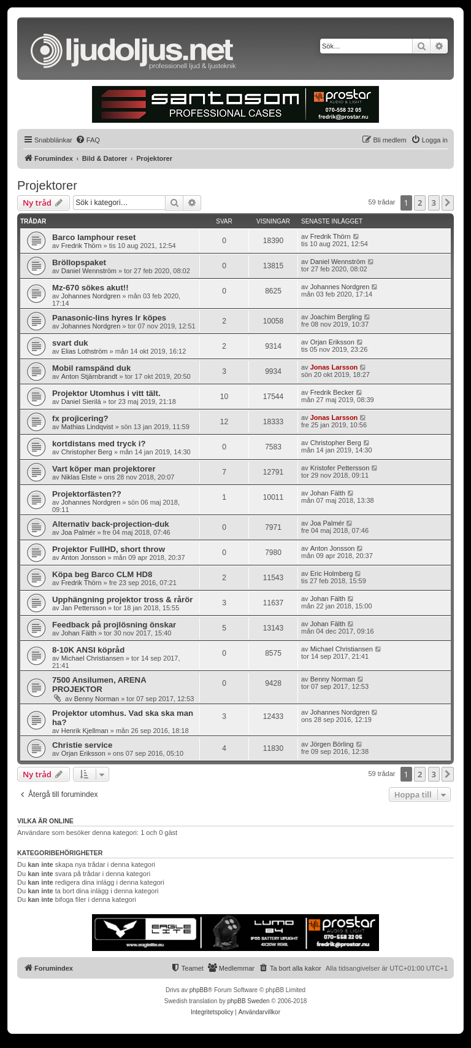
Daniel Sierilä (81, 401)
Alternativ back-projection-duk (110, 524)
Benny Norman (96, 698)
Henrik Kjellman (85, 730)
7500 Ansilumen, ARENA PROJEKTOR (99, 684)
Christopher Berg (86, 452)
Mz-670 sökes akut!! (90, 287)
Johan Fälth (327, 493)
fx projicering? (80, 418)
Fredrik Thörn (81, 245)
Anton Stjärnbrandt (89, 376)
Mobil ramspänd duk (91, 368)
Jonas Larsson (334, 367)
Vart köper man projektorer (104, 468)
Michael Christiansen (92, 658)
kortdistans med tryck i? (98, 443)
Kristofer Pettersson (340, 468)
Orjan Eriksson (332, 342)
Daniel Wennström (89, 270)
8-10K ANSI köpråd (88, 649)
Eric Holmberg (331, 573)
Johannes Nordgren (91, 296)
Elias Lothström (84, 351)
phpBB (199, 990)
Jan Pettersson (83, 607)
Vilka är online (45, 821)
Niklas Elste (78, 477)
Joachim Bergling (336, 316)
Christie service (82, 745)
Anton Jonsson (83, 557)
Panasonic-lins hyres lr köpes (109, 317)
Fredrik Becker (332, 392)
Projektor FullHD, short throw (108, 549)
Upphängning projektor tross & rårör (122, 599)
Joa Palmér (78, 532)
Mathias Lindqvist (87, 426)
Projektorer (47, 185)
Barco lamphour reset (94, 237)
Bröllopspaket (79, 262)
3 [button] (434, 202)
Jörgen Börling (332, 744)
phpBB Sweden (249, 1001)
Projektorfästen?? (86, 494)
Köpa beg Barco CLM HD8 (102, 574)
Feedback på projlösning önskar (114, 624)
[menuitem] (87, 140)
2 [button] (420, 202)
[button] (448, 202)
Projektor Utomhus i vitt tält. (106, 393)
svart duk (70, 342)
